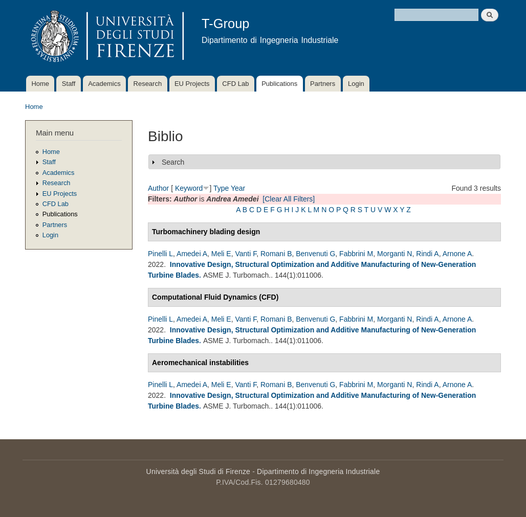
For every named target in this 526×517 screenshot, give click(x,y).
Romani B (276, 254)
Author (158, 188)
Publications (279, 83)
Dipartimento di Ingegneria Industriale (318, 471)
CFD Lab (235, 83)
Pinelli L (160, 254)
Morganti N (394, 254)
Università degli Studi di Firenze (198, 471)
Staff (69, 83)
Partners (322, 83)
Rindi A (427, 254)
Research (148, 83)
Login (356, 83)
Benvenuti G (315, 254)
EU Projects (192, 83)
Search (173, 162)
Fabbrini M (356, 254)
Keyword (189, 188)
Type (221, 188)
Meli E (221, 254)
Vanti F (245, 254)
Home (40, 83)
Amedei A (192, 254)
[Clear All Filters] (288, 199)
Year (238, 188)
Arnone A (457, 254)
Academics (104, 83)
